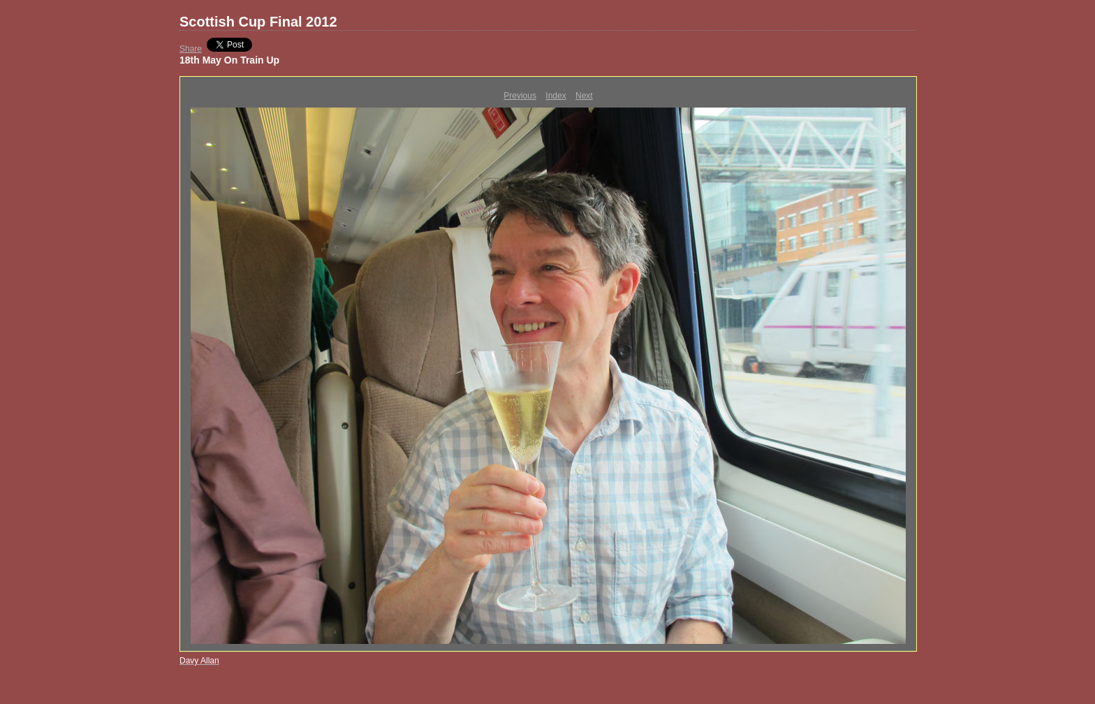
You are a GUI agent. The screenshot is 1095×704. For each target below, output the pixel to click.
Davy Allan (199, 661)
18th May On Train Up (229, 60)
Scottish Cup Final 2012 (258, 21)
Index (555, 96)
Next (584, 96)
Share (190, 49)
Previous (520, 96)
